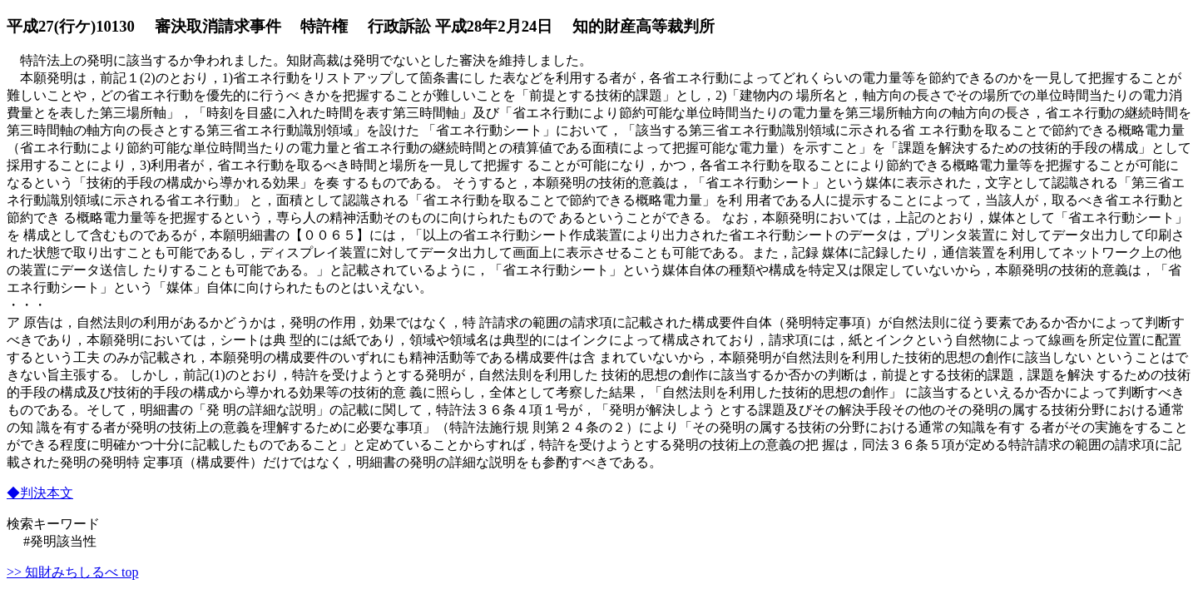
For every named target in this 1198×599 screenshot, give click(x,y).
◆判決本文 (40, 493)
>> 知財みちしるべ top (73, 572)
